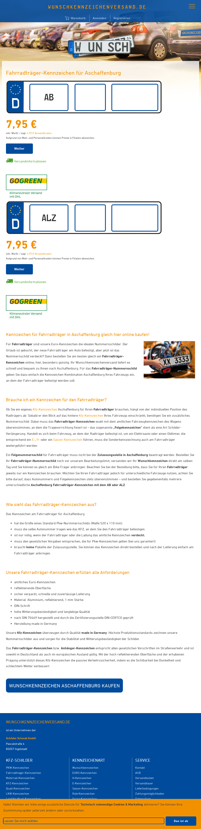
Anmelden (99, 18)
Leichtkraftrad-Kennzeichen (23, 798)
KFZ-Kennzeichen (17, 783)
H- (38, 439)
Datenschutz (143, 798)
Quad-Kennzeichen (18, 788)
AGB (138, 772)
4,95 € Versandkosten (39, 133)
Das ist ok (181, 821)
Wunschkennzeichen (85, 767)
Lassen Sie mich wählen (20, 821)
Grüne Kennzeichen (84, 798)
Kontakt (140, 767)
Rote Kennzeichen (83, 793)
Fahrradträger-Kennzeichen (23, 772)
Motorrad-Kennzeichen (20, 778)
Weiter (19, 148)
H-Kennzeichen (81, 778)
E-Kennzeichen (81, 783)
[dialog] (100, 814)
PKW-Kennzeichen (17, 767)
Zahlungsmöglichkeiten (149, 793)
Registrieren (121, 18)
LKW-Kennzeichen (17, 793)
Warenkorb (75, 18)
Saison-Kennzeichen (67, 439)
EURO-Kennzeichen (84, 772)
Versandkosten (144, 778)
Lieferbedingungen (147, 788)
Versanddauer (144, 783)
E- (33, 439)
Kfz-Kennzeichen (45, 409)
